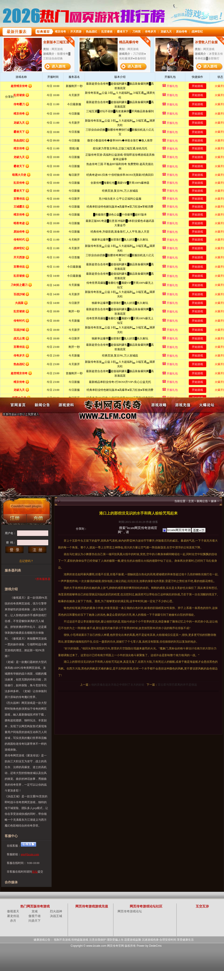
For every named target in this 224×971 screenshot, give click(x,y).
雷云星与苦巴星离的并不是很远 (177, 684)
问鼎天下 (34, 920)
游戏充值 (183, 404)
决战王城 (56, 916)
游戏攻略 (159, 404)
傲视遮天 (13, 911)
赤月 (13, 920)
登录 (14, 550)
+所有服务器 (42, 579)
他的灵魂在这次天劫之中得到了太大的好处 (117, 684)
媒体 (214, 501)
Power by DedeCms (149, 945)
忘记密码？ (26, 561)
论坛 (35, 871)
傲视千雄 (34, 916)
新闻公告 (42, 404)
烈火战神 (56, 911)
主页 (191, 501)
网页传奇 (112, 404)
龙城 (35, 911)
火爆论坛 (207, 404)
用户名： (10, 533)
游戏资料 (66, 404)
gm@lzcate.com (30, 854)
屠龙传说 (13, 916)
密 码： (11, 542)
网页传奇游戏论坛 (130, 911)
